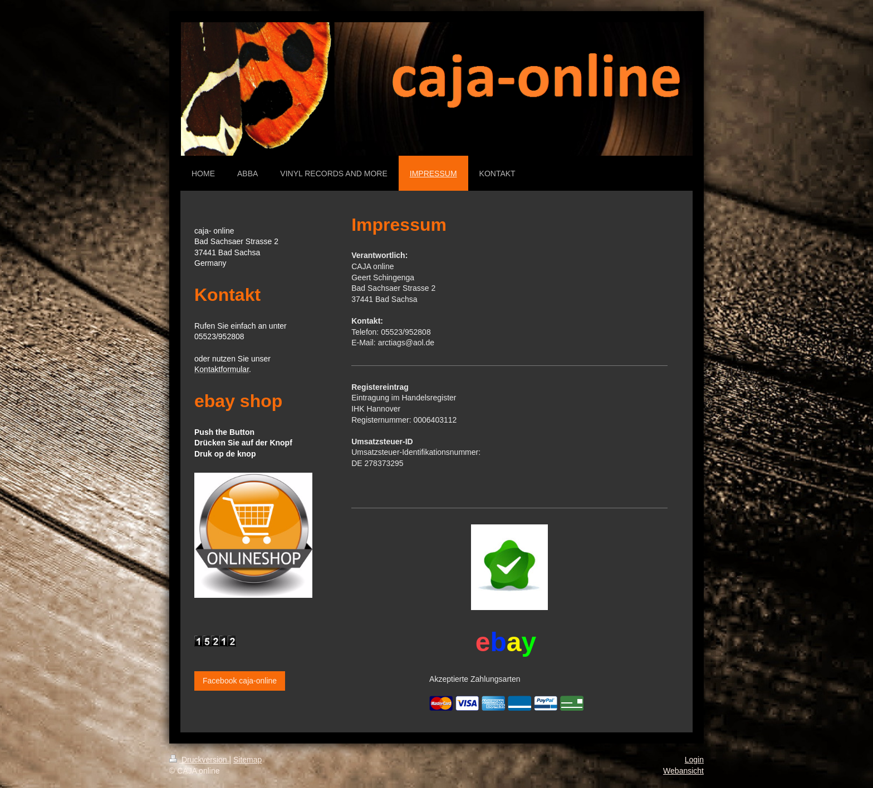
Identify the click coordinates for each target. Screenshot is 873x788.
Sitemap (247, 759)
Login (694, 759)
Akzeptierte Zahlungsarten (474, 679)
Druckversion (199, 759)
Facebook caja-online (240, 680)
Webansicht (683, 770)
